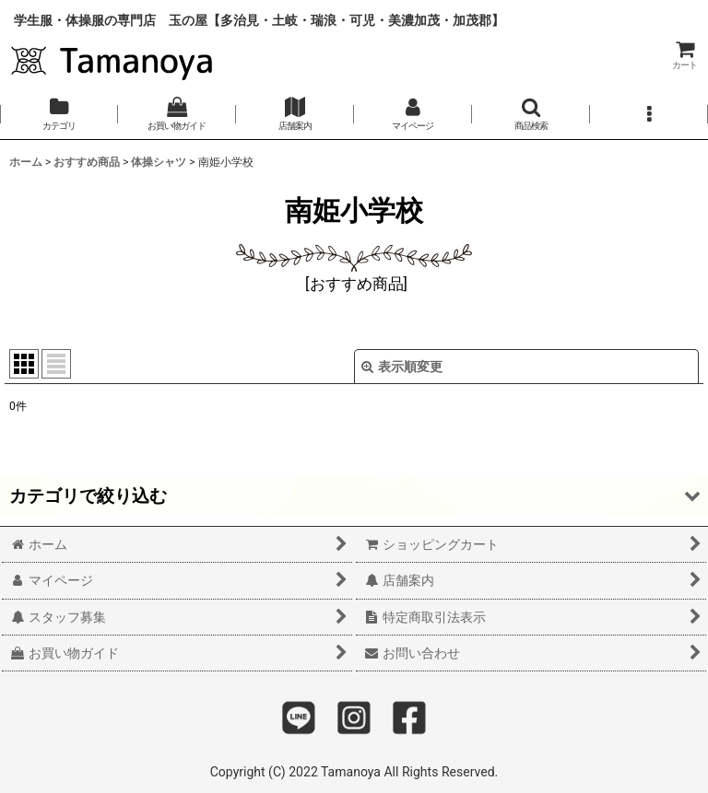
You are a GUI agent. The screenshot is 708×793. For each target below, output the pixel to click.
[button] (531, 114)
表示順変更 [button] (401, 366)
